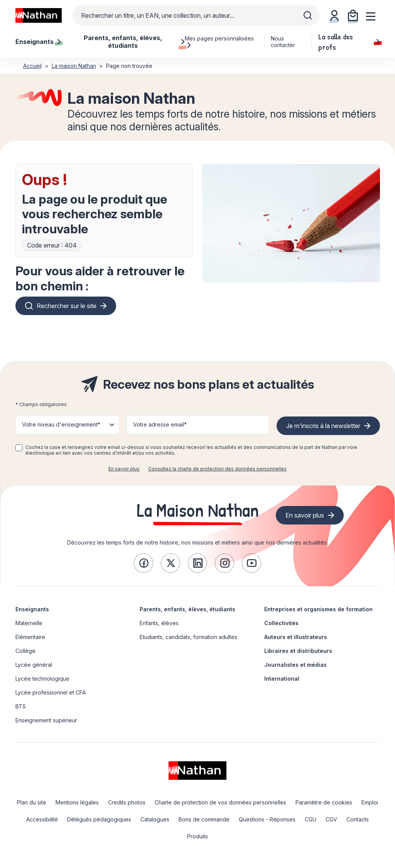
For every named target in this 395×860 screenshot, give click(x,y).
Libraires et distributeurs (298, 651)
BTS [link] (20, 706)
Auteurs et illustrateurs (295, 637)
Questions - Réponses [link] (267, 819)
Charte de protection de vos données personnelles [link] (220, 802)
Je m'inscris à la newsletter (323, 426)
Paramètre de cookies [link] (323, 802)
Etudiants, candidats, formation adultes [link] (188, 637)
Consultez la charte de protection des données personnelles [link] (217, 469)
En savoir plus (124, 469)
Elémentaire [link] (30, 637)
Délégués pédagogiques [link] (99, 819)
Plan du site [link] (31, 802)
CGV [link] (331, 819)
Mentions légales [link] (77, 802)
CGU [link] (310, 819)
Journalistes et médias (295, 664)
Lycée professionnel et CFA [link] (50, 692)
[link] (143, 563)
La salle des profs (349, 42)
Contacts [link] (357, 819)
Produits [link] (197, 836)
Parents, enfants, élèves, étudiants (187, 609)
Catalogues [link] (154, 819)
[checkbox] (18, 447)
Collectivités (281, 623)
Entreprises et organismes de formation (318, 609)
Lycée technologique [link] (42, 678)
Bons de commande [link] (204, 819)
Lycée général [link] (33, 664)
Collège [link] (25, 651)
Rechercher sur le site (66, 306)
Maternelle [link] (28, 623)
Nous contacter (283, 41)
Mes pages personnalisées (219, 41)
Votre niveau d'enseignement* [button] (61, 424)
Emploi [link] (369, 802)
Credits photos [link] (126, 802)
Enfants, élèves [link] (159, 623)
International (281, 678)
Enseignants (32, 609)
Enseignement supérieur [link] (46, 720)
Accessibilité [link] (42, 819)
